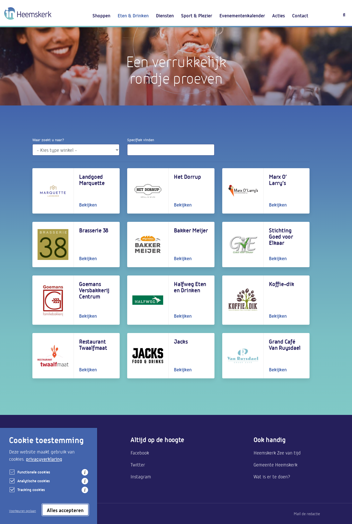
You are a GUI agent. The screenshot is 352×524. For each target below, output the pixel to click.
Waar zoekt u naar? (48, 139)
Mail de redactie (307, 513)
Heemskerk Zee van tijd (277, 452)
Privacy (38, 513)
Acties (278, 15)
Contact (300, 15)
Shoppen (101, 15)
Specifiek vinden (140, 139)
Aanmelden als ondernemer (60, 452)
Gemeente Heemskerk (275, 464)
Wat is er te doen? (272, 476)
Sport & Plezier (196, 15)
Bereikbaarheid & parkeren (59, 464)
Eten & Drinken (133, 15)
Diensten (165, 15)
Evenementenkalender (242, 15)
